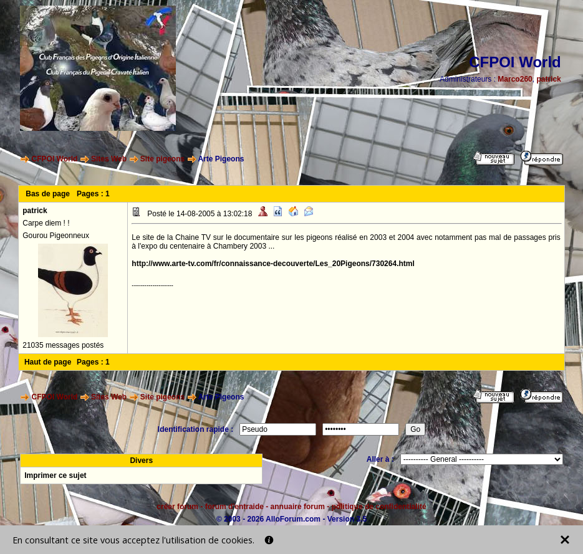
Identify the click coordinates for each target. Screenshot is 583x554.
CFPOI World (55, 159)
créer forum (177, 506)
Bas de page (48, 193)
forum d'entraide (234, 506)
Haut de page (47, 362)
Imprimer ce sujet (55, 475)
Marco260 (515, 79)
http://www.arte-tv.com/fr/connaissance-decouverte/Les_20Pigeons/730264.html (273, 263)
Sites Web (109, 159)
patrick (548, 79)
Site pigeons (162, 159)
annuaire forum (298, 506)
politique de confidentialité (379, 506)
